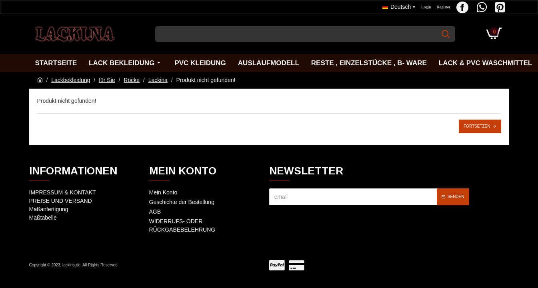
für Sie (107, 80)
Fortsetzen (477, 126)
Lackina (158, 80)
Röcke (132, 80)
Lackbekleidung (70, 80)
